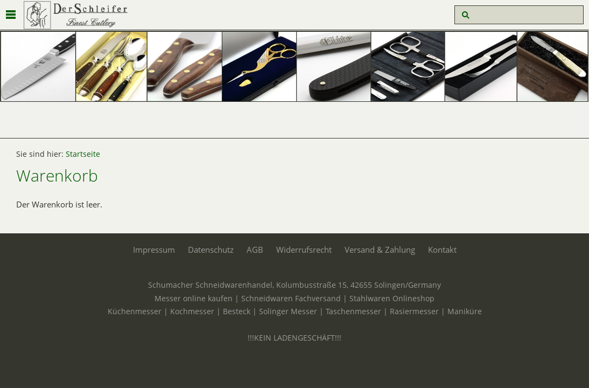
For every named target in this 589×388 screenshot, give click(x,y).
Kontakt (442, 249)
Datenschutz (211, 249)
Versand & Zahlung (380, 249)
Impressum (154, 249)
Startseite (83, 154)
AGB (255, 249)
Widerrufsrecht (304, 249)
